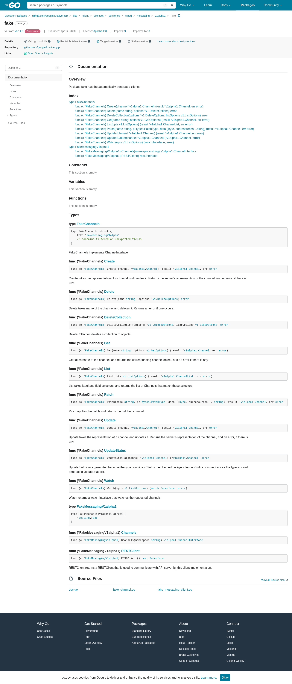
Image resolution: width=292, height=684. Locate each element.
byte (182, 402)
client (86, 15)
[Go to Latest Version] (33, 31)
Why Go (187, 5)
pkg (75, 15)
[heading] (15, 5)
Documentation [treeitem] (18, 77)
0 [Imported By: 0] (141, 31)
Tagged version (108, 41)
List (107, 369)
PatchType (158, 402)
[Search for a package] (98, 5)
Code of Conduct (189, 660)
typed (128, 15)
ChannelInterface (190, 540)
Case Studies (45, 636)
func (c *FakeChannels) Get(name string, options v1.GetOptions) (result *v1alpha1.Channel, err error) (142, 119)
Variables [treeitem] (15, 103)
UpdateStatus (115, 450)
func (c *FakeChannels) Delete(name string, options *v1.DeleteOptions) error (126, 111)
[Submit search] (172, 5)
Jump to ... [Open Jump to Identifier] (14, 67)
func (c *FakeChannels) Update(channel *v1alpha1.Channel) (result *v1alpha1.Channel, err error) (139, 133)
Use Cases (43, 630)
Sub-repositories (141, 636)
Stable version (139, 41)
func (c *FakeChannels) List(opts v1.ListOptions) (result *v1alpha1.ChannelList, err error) (133, 124)
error (213, 268)
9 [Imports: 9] (120, 31)
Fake (94, 517)
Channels (128, 532)
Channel (151, 268)
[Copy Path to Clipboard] (179, 15)
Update (109, 420)
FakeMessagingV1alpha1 (102, 235)
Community (273, 5)
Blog (181, 636)
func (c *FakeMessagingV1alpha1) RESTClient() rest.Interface (116, 155)
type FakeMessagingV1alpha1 (89, 146)
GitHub (230, 636)
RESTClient (130, 551)
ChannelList (184, 376)
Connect (232, 624)
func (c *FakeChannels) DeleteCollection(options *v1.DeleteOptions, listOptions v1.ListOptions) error (141, 115)
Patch (108, 394)
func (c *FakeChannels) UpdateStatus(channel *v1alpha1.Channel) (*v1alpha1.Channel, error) (137, 137)
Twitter (230, 630)
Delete (109, 292)
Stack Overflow (93, 642)
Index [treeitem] (13, 91)
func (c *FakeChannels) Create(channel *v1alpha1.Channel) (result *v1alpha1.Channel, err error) (139, 106)
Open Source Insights (38, 53)
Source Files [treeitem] (16, 123)
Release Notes (187, 648)
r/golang (231, 648)
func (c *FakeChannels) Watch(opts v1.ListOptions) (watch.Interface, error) (124, 142)
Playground (91, 630)
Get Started (93, 624)
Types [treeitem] (13, 115)
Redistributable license (73, 41)
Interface (167, 488)
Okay (225, 677)
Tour (86, 636)
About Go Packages (143, 642)
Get (107, 343)
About (183, 624)
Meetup (230, 654)
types (146, 402)
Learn (208, 5)
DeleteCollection (117, 317)
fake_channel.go (124, 589)
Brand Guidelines (189, 654)
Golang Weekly (235, 660)
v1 (154, 299)
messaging (143, 15)
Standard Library (141, 630)
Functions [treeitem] (15, 109)
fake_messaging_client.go (174, 589)
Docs (226, 5)
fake (173, 15)
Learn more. (209, 677)
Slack (229, 642)
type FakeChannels (82, 102)
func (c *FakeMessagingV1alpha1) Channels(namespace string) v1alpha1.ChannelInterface (135, 151)
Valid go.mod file (37, 41)
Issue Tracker (187, 642)
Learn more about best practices (176, 41)
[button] (25, 41)
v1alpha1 (160, 15)
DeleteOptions (167, 299)
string (130, 299)
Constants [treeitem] (16, 97)
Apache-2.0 (100, 31)
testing (84, 517)
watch (155, 488)
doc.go (73, 589)
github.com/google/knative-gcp (50, 15)
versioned (114, 15)
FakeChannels (88, 224)
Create (109, 261)
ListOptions (208, 324)
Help (87, 648)
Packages (248, 5)
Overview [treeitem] (15, 85)
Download (185, 630)
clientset (98, 15)
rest (145, 558)
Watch (109, 481)
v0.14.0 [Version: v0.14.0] (14, 31)
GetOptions (159, 350)
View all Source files (273, 579)
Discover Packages (15, 15)
